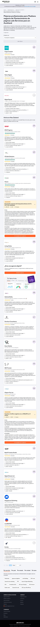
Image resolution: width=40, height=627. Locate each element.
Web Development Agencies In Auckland (11, 11)
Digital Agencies (11, 9)
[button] (20, 38)
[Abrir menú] (37, 2)
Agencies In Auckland (20, 9)
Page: (14, 565)
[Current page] (17, 565)
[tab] (7, 570)
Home (5, 9)
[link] (35, 2)
